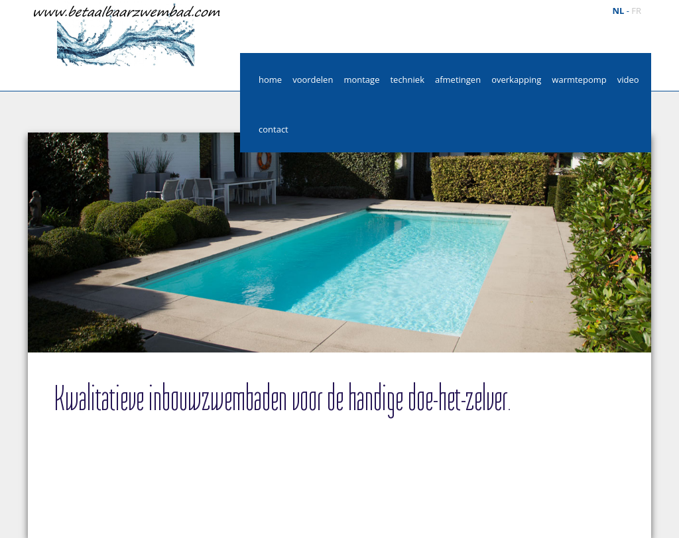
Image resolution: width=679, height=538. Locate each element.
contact (273, 129)
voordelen (312, 79)
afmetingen (458, 79)
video (628, 79)
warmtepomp (579, 79)
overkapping (516, 79)
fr (636, 11)
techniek (407, 79)
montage (361, 79)
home (270, 79)
